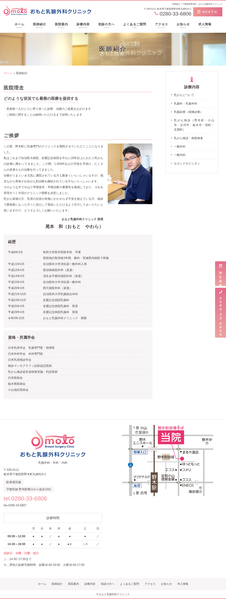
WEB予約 (208, 12)
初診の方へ (106, 26)
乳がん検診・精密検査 (188, 138)
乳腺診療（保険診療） (188, 111)
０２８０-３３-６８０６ (220, 312)
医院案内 (61, 26)
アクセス (161, 26)
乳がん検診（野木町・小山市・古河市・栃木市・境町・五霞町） (194, 125)
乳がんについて (184, 95)
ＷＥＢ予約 (221, 273)
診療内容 (83, 26)
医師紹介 (39, 26)
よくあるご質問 (134, 26)
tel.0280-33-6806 (27, 498)
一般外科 (180, 146)
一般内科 (180, 155)
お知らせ (183, 26)
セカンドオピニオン (187, 163)
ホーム (19, 26)
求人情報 (204, 26)
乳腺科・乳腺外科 (185, 103)
